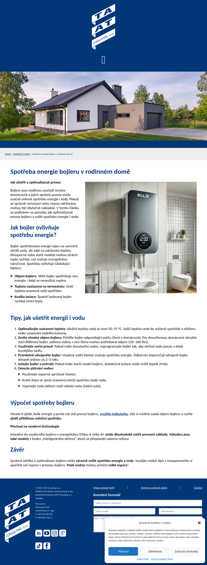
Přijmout (123, 551)
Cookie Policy (143, 559)
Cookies (198, 487)
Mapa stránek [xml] (103, 487)
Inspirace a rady (21, 154)
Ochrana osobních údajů (154, 487)
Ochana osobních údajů (162, 559)
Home (8, 154)
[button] (199, 523)
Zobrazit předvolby (186, 551)
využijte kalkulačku (114, 414)
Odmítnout (155, 551)
